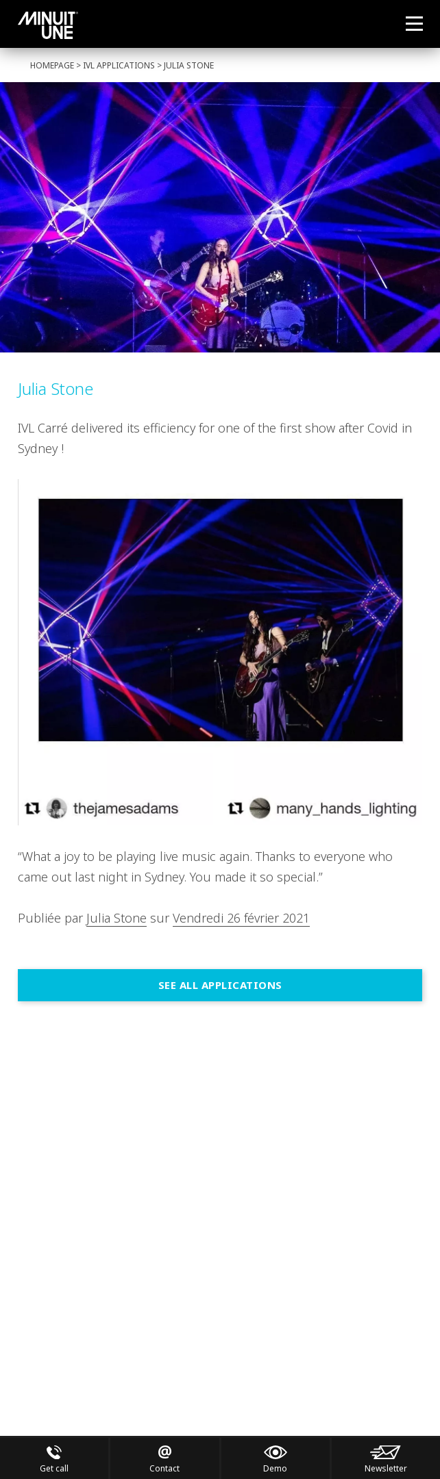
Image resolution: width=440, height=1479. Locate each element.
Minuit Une (48, 25)
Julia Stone (116, 918)
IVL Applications (119, 65)
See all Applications (220, 985)
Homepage (52, 65)
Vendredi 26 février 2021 (241, 918)
